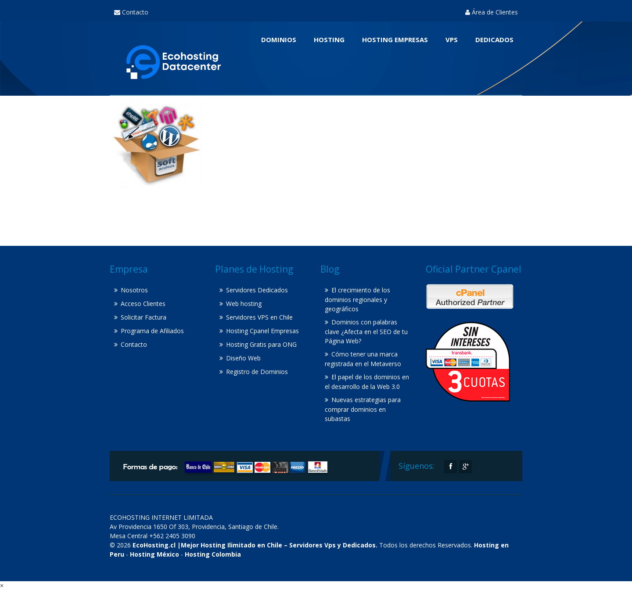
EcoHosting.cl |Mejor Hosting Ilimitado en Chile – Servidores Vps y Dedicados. (255, 545)
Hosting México (154, 554)
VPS (451, 39)
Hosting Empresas (395, 39)
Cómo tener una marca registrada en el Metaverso (363, 359)
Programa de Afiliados (152, 331)
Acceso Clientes (143, 303)
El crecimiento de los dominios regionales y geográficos (357, 299)
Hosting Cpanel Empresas (262, 331)
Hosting (329, 39)
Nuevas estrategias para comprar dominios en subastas (363, 409)
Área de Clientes (491, 12)
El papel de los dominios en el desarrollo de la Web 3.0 (367, 382)
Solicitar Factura (143, 317)
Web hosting (244, 303)
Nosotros (134, 290)
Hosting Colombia (213, 554)
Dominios (278, 39)
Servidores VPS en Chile (259, 317)
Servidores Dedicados (257, 290)
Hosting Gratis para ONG (261, 344)
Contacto (131, 12)
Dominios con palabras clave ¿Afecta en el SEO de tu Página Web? (366, 331)
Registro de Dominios (257, 371)
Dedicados (494, 39)
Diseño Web (243, 358)
